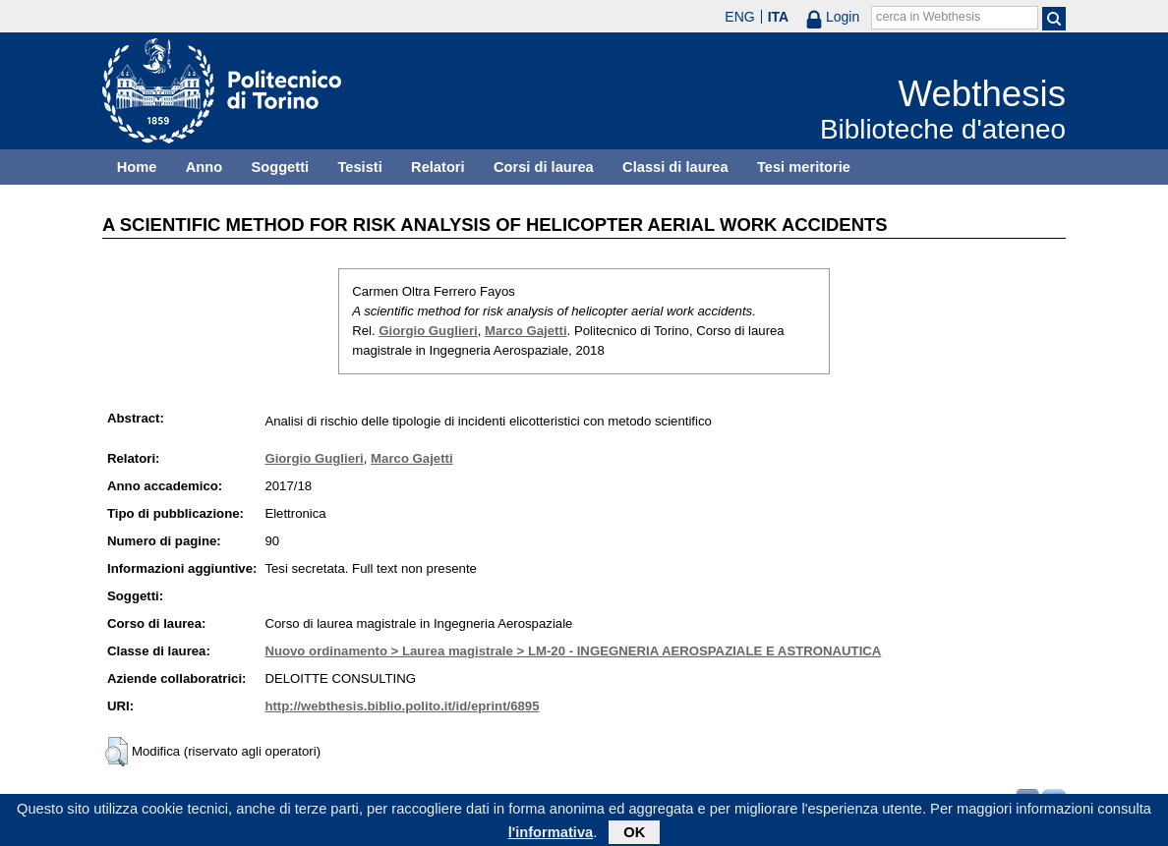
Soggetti (280, 167)
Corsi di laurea (544, 167)
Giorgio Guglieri (428, 330)
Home (137, 167)
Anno (204, 167)
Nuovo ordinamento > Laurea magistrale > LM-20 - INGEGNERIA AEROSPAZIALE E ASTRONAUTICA (572, 651)
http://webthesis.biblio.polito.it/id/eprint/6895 (401, 706)
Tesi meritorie (803, 167)
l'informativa (551, 835)
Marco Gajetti (526, 330)
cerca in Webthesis (928, 17)
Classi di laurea (675, 167)
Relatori (438, 167)
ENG (739, 17)
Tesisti (359, 167)
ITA (778, 17)
